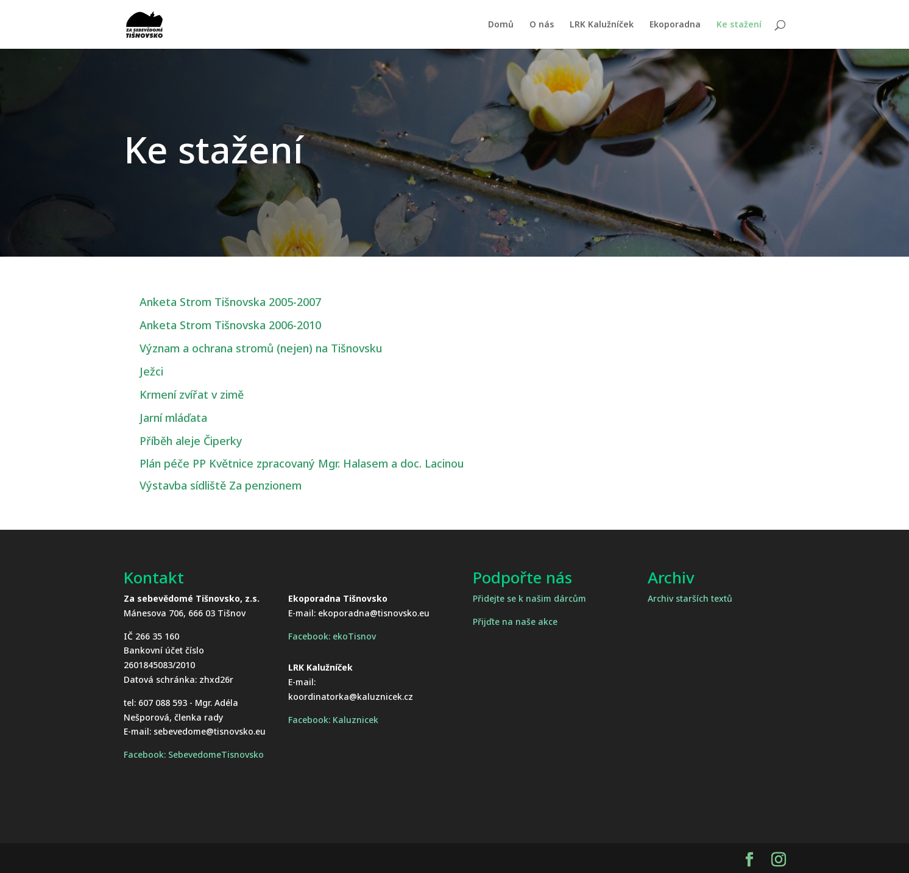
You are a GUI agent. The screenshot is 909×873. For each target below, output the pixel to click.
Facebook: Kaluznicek (333, 719)
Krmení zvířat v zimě (192, 394)
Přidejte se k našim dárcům (529, 598)
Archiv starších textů (690, 598)
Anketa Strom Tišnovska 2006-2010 (230, 325)
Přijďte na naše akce (515, 621)
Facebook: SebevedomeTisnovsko (194, 754)
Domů (501, 25)
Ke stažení (739, 25)
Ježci (151, 371)
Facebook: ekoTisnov (332, 636)
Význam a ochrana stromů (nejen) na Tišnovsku (261, 348)
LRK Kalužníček (602, 25)
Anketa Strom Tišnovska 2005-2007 (230, 301)
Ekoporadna (675, 25)
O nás (541, 25)
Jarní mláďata (173, 417)
